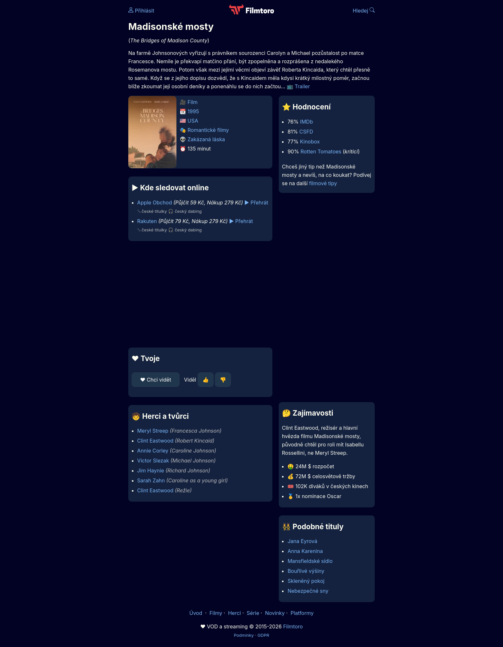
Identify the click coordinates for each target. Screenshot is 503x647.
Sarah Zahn (151, 480)
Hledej (364, 10)
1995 (193, 111)
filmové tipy (323, 183)
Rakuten (147, 221)
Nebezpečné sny (307, 591)
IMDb (306, 121)
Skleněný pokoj (305, 581)
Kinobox (310, 141)
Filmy (215, 613)
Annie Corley (152, 450)
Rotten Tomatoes (321, 151)
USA (193, 120)
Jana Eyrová (302, 541)
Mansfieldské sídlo (309, 561)
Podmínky (244, 635)
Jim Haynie (150, 470)
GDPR (263, 635)
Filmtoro (293, 626)
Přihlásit (141, 10)
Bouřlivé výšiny (305, 571)
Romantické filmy (208, 130)
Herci (234, 613)
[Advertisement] (82, 99)
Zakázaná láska (206, 139)
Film (193, 102)
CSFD (306, 131)
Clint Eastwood (155, 440)
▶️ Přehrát (256, 202)
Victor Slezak (153, 460)
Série (253, 613)
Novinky (275, 613)
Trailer (302, 86)
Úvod (196, 613)
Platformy (302, 613)
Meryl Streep (152, 430)
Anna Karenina (305, 551)
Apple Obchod (154, 202)
